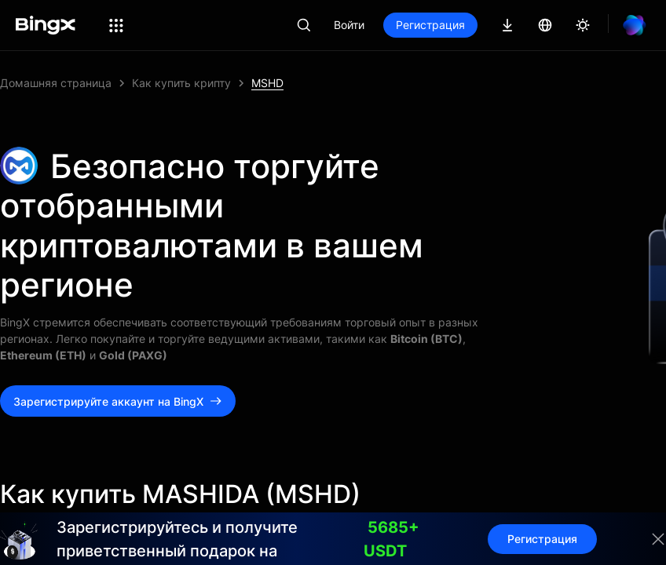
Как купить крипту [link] (181, 82)
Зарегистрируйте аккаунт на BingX (117, 401)
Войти (349, 24)
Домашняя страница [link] (56, 82)
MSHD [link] (267, 82)
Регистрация (430, 24)
